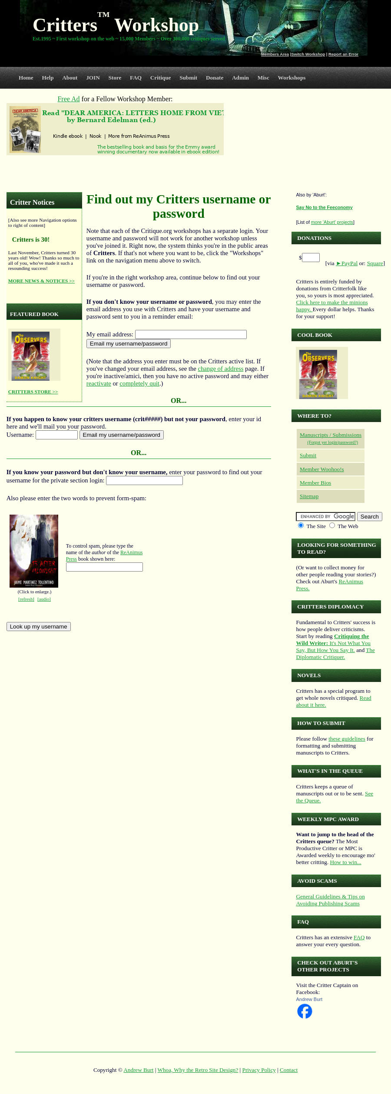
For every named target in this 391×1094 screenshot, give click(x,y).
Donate (214, 77)
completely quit (139, 383)
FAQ (136, 77)
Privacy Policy (259, 1070)
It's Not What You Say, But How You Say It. (333, 643)
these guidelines (346, 738)
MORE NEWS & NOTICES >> (41, 280)
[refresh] (26, 599)
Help (47, 77)
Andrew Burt (309, 999)
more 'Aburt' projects (332, 222)
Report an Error (343, 54)
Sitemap (309, 496)
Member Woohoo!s (322, 469)
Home (26, 77)
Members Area (275, 54)
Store (115, 77)
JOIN (93, 77)
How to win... (345, 862)
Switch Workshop (308, 54)
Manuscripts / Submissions (330, 435)
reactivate (98, 383)
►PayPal (347, 263)
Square (375, 263)
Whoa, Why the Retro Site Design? (198, 1070)
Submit (188, 77)
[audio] (44, 599)
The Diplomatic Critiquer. (335, 653)
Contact (289, 1070)
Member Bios (315, 482)
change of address (220, 368)
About (69, 77)
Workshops (292, 77)
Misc (263, 77)
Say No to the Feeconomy (324, 207)
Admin (240, 77)
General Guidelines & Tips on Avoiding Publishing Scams (330, 900)
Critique (160, 77)
